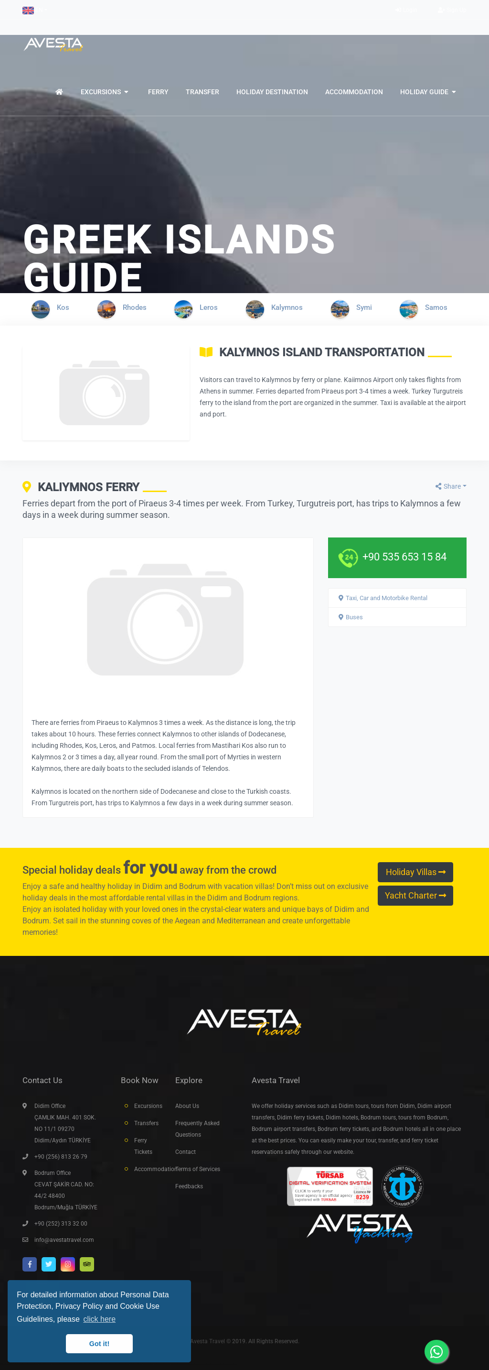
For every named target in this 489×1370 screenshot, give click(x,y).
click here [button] (99, 1319)
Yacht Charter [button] (415, 895)
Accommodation (147, 1169)
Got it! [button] (99, 1344)
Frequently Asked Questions (197, 1129)
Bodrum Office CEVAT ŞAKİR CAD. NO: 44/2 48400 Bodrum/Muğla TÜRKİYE (65, 1190)
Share (447, 486)
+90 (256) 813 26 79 (60, 1156)
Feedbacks (189, 1186)
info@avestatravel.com (64, 1240)
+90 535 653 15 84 (404, 556)
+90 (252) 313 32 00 (60, 1223)
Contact (185, 1152)
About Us (187, 1106)
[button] (34, 10)
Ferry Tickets (143, 1146)
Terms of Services (197, 1169)
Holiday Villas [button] (416, 872)
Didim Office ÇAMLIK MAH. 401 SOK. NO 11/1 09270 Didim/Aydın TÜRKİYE (65, 1123)
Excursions (147, 1106)
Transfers (146, 1123)
